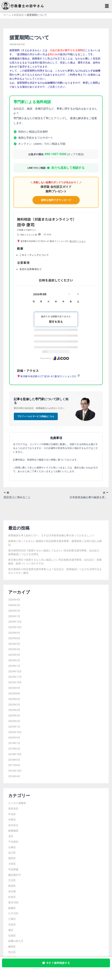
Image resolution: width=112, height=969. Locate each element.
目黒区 (12, 935)
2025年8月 (14, 638)
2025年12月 (15, 621)
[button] (107, 6)
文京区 (12, 880)
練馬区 (12, 946)
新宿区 (12, 885)
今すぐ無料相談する (56, 962)
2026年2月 (14, 610)
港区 (10, 930)
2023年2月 (14, 721)
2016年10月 (15, 770)
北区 (10, 836)
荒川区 (12, 952)
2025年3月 (14, 654)
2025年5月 (14, 643)
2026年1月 (14, 616)
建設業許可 (14, 874)
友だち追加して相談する (66, 167)
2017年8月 (14, 765)
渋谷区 (12, 924)
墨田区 (12, 858)
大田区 (12, 863)
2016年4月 (14, 776)
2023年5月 (14, 704)
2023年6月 (14, 699)
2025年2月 (14, 660)
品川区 (12, 852)
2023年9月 (14, 688)
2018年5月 (14, 759)
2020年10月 (15, 732)
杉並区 (12, 896)
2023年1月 (14, 726)
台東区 (12, 847)
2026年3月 (14, 605)
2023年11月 (15, 676)
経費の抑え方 (15, 941)
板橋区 (12, 908)
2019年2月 (14, 748)
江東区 (12, 919)
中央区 (12, 814)
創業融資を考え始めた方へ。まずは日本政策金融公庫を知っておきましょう (51, 535)
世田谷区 (13, 808)
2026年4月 (14, 599)
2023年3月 (14, 715)
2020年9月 (14, 737)
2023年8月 (14, 693)
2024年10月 (15, 671)
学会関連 (13, 869)
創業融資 (13, 830)
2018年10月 (15, 754)
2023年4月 (14, 710)
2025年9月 (14, 632)
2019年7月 (14, 743)
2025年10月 (15, 627)
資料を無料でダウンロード (56, 200)
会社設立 (13, 825)
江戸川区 (13, 913)
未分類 (12, 891)
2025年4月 (14, 649)
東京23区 (13, 902)
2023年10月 (15, 682)
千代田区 (13, 841)
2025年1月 (14, 665)
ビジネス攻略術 (17, 803)
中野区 (12, 819)
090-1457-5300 (55, 154)
